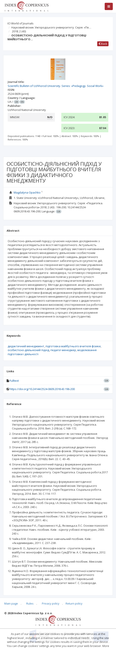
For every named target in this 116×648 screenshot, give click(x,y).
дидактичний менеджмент (26, 346)
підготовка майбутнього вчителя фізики (73, 346)
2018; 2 (19, 31)
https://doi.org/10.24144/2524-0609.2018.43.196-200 (42, 389)
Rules (30, 603)
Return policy (74, 603)
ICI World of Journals (20, 23)
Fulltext (14, 381)
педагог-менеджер (63, 350)
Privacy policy (50, 603)
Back (102, 44)
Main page (11, 603)
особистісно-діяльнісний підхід (28, 350)
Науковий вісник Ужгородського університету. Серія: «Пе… (51, 27)
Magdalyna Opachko (27, 192)
